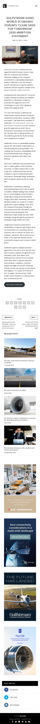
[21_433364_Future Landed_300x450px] (20, 620)
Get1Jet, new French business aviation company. (19, 362)
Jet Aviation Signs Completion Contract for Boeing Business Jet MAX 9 (20, 419)
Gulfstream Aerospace (12, 70)
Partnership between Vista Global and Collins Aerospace (19, 449)
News (26, 40)
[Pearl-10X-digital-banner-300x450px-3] (20, 674)
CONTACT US (26, 719)
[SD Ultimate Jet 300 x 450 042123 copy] (20, 566)
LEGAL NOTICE (14, 719)
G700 (15, 271)
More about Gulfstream (14, 285)
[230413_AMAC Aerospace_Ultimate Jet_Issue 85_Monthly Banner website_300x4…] (20, 512)
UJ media (23, 716)
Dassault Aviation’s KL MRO (15, 390)
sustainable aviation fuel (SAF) (19, 90)
